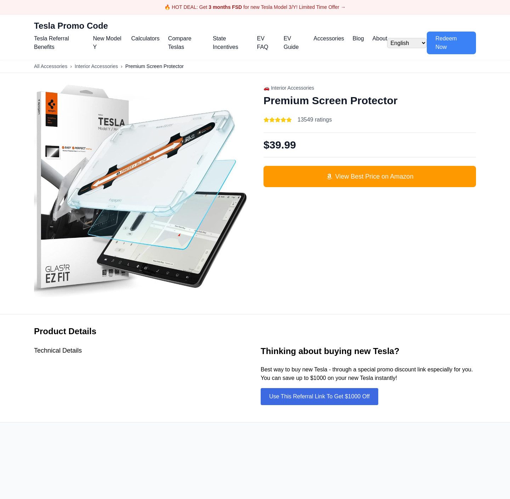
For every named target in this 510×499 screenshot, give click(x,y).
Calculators (145, 38)
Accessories (328, 38)
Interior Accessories (96, 66)
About (380, 38)
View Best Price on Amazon (370, 176)
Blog (358, 38)
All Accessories (50, 66)
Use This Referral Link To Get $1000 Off (319, 396)
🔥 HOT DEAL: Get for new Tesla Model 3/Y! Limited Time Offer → (255, 7)
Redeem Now (446, 42)
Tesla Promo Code (71, 25)
